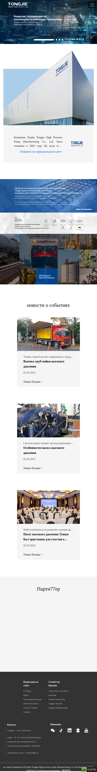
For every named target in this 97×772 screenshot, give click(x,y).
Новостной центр (30, 703)
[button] (44, 39)
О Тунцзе (27, 691)
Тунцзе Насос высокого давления (59, 693)
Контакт (26, 712)
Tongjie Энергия (55, 703)
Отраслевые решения (32, 699)
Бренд (26, 695)
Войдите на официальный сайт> (41, 151)
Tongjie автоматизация (58, 708)
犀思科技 (66, 770)
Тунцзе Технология (57, 699)
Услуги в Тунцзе (30, 708)
